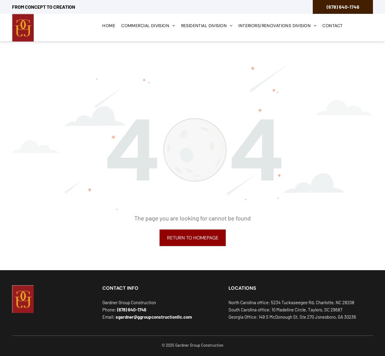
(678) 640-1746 (343, 7)
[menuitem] (108, 26)
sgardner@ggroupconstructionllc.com (154, 317)
